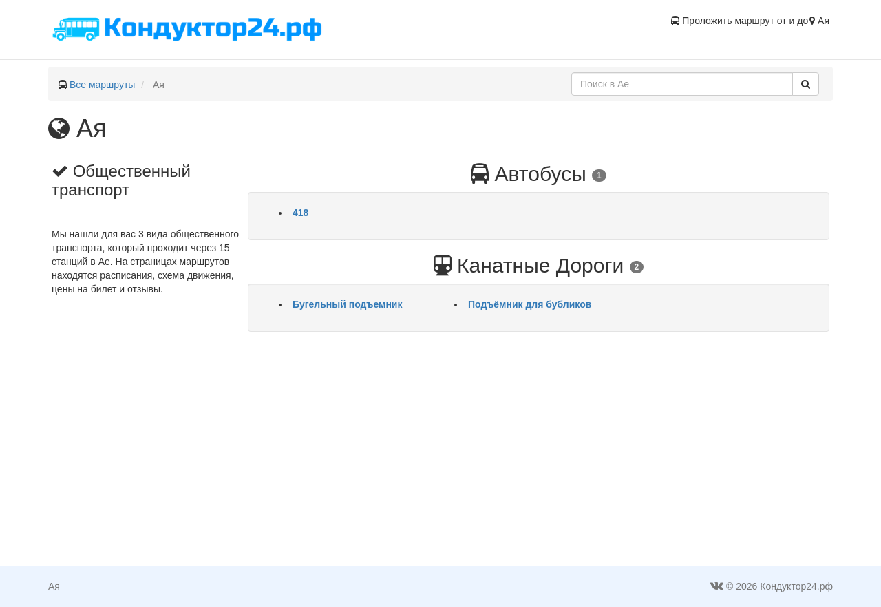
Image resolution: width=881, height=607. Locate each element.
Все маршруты (103, 84)
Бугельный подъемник (347, 304)
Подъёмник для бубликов (529, 304)
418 (300, 212)
